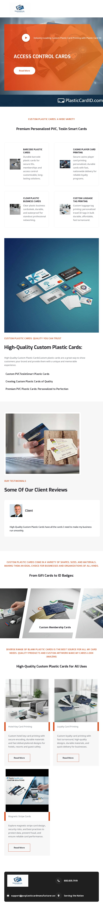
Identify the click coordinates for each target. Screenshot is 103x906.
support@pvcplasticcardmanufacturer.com (34, 895)
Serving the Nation (74, 895)
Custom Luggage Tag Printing (83, 200)
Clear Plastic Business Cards (32, 200)
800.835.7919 (71, 880)
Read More (24, 70)
